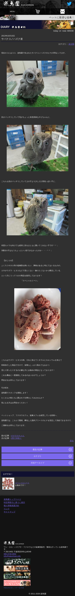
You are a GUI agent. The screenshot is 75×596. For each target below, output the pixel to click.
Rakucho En (8, 588)
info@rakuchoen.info (12, 556)
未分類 (71, 44)
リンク (7, 509)
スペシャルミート (22, 483)
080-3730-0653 (10, 554)
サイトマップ (9, 512)
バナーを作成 (19, 588)
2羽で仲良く (16, 438)
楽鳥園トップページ (12, 499)
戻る (72, 441)
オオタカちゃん (18, 436)
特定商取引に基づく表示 (14, 502)
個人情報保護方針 (11, 505)
